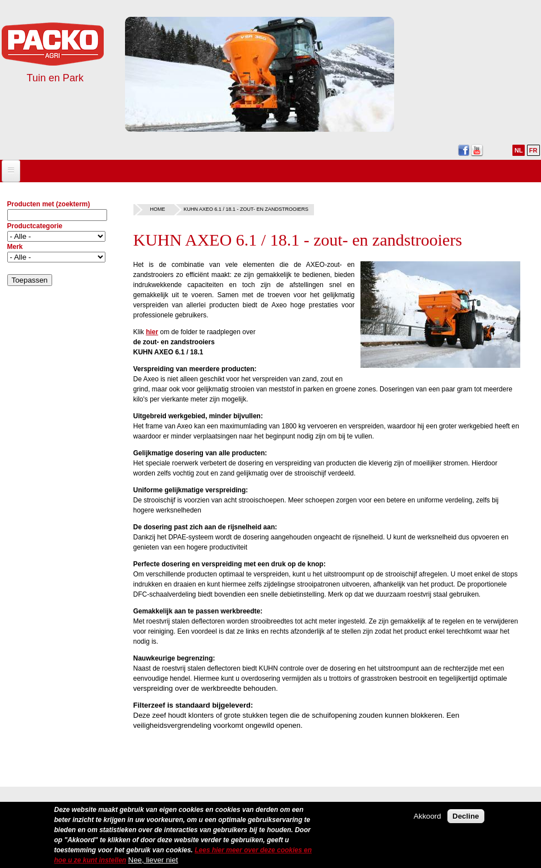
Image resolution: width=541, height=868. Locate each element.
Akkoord (427, 816)
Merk (15, 247)
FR (533, 150)
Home (157, 209)
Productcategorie (35, 226)
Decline (465, 816)
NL (519, 150)
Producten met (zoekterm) (48, 204)
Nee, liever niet (153, 860)
